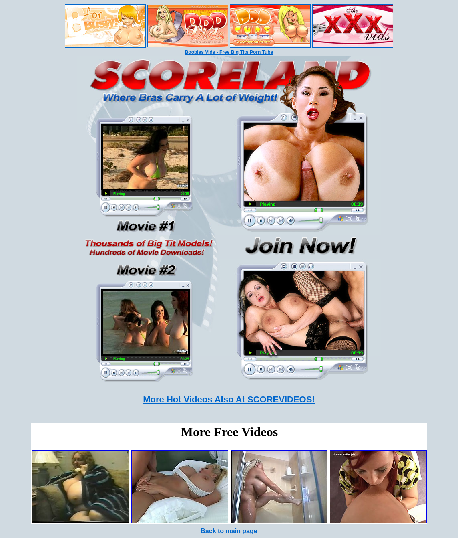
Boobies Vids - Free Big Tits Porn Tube (229, 52)
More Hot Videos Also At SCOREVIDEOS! (229, 399)
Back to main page (229, 531)
